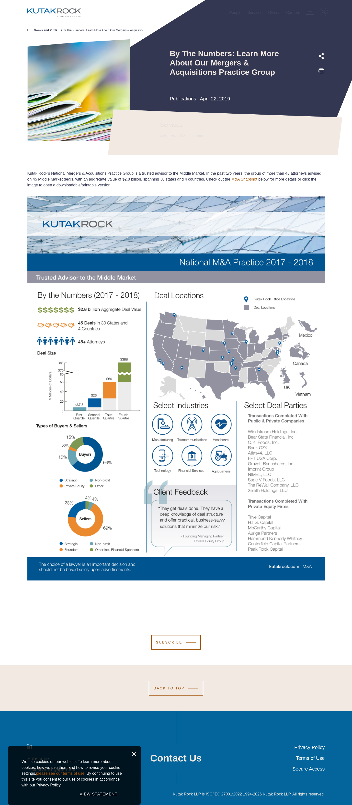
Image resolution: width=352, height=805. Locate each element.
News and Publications (48, 30)
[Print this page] (321, 72)
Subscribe (38, 758)
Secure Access (308, 768)
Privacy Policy (309, 747)
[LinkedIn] (29, 747)
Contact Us (176, 758)
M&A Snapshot (244, 179)
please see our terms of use (60, 789)
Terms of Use (310, 758)
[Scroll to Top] (176, 688)
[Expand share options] (321, 56)
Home (30, 30)
